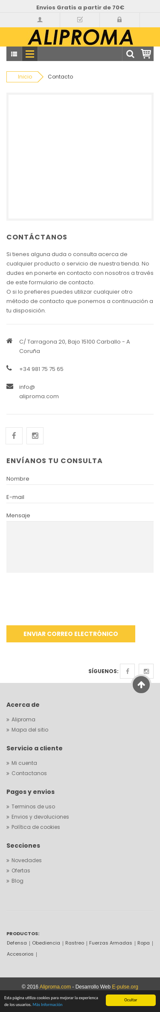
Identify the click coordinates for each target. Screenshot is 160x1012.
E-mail (15, 497)
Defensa (17, 942)
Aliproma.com (55, 987)
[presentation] (71, 602)
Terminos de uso (33, 806)
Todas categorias (14, 54)
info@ (27, 387)
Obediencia (46, 942)
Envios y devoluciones (40, 816)
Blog (17, 880)
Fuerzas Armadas (110, 942)
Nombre (17, 479)
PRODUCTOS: (22, 933)
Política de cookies (36, 827)
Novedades (27, 860)
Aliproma (23, 719)
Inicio (25, 76)
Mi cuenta (24, 763)
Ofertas (21, 870)
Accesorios (20, 954)
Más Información (47, 1005)
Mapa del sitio (30, 729)
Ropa (143, 942)
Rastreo (74, 942)
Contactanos (29, 773)
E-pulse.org (125, 987)
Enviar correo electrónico (70, 634)
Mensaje (18, 515)
